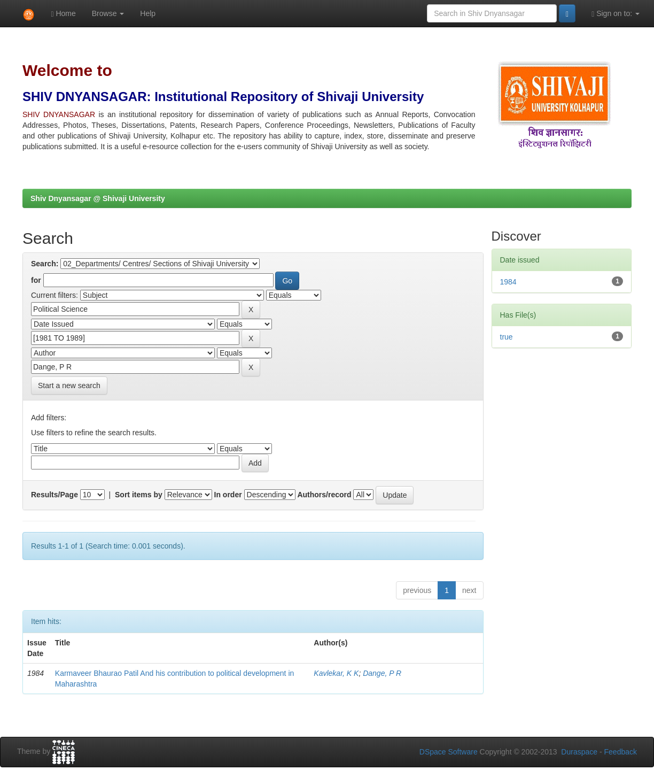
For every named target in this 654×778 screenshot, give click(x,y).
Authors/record (324, 494)
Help (147, 13)
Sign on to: (615, 13)
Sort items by (138, 494)
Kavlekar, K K (336, 673)
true (506, 337)
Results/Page (54, 494)
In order (228, 494)
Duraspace (579, 752)
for (36, 280)
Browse (108, 13)
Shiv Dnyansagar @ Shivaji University (97, 198)
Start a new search (69, 385)
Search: (44, 263)
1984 (508, 282)
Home (63, 13)
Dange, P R (382, 673)
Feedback (620, 752)
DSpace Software (448, 752)
